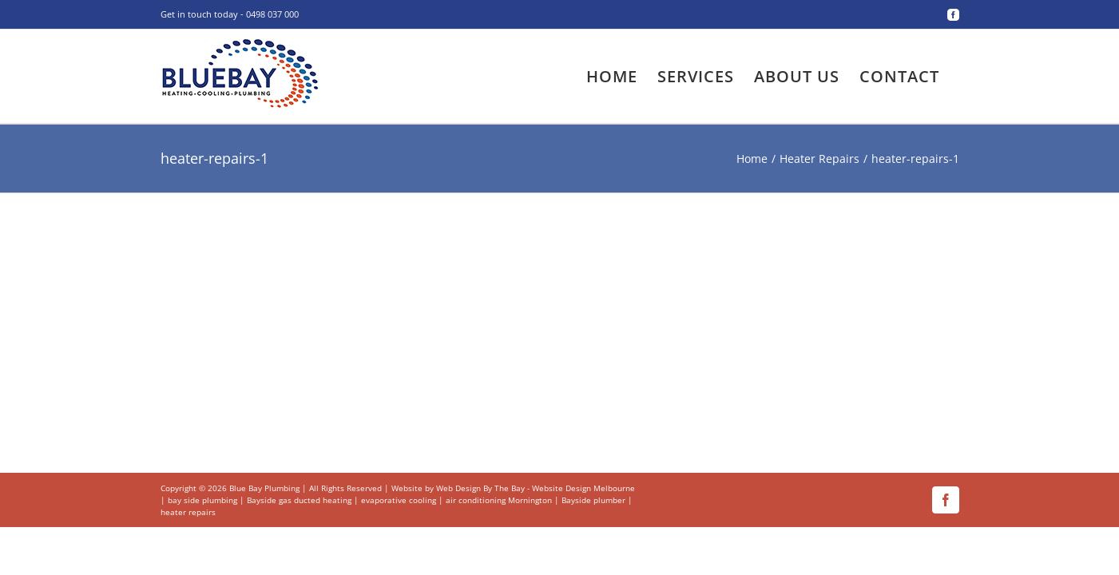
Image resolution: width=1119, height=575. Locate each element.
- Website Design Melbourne (581, 488)
